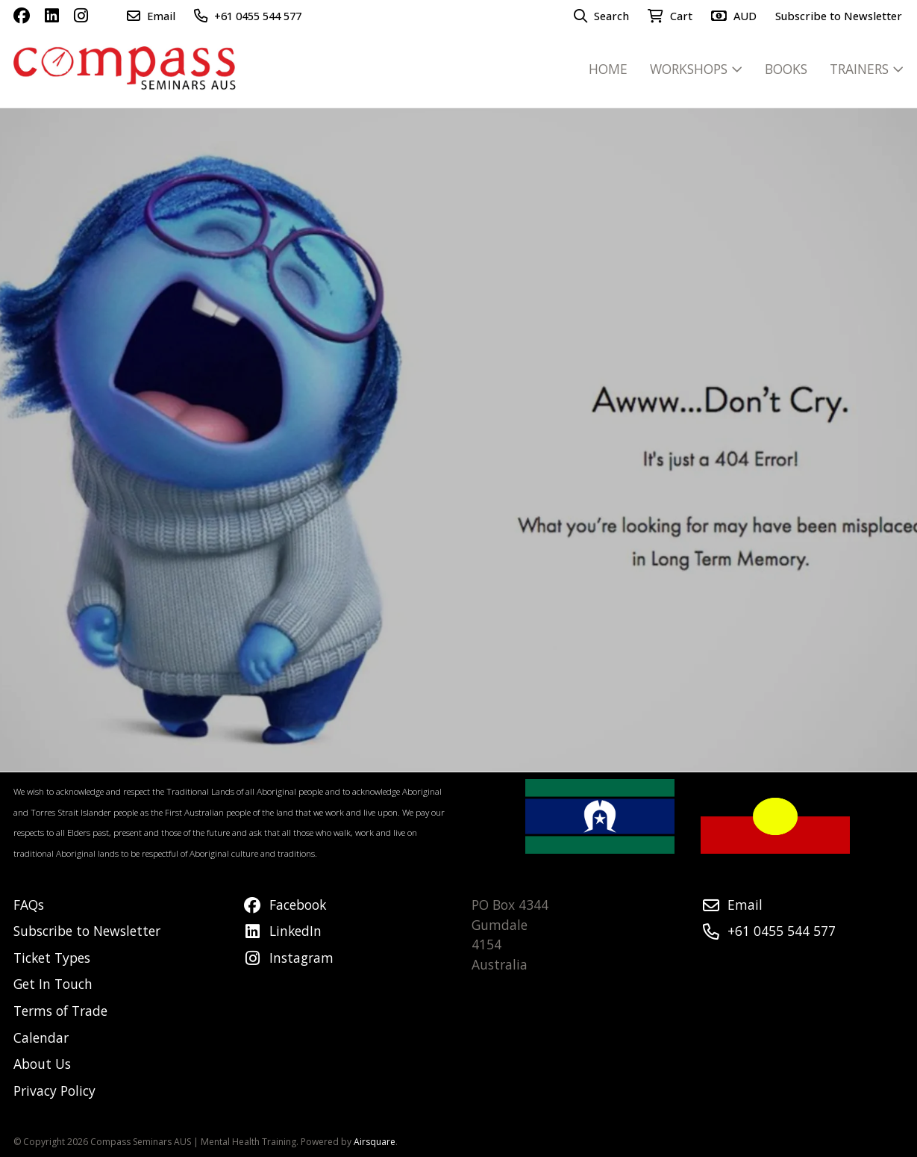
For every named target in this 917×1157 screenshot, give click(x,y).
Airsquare (374, 1141)
